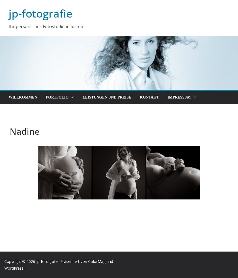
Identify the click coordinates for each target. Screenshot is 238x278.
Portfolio (57, 97)
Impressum (179, 97)
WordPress (14, 268)
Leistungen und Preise (106, 97)
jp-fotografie (40, 13)
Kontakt (149, 97)
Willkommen (23, 97)
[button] (71, 97)
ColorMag (96, 261)
